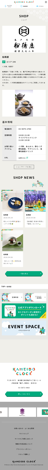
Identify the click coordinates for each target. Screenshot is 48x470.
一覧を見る (24, 273)
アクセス (41, 6)
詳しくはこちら (24, 394)
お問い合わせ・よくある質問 (24, 428)
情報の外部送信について (24, 444)
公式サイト (23, 158)
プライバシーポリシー (24, 449)
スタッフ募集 (24, 454)
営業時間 (25, 6)
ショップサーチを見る (24, 167)
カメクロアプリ (9, 6)
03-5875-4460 (24, 388)
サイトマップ (24, 434)
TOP (3, 286)
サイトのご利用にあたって (24, 439)
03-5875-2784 (25, 129)
